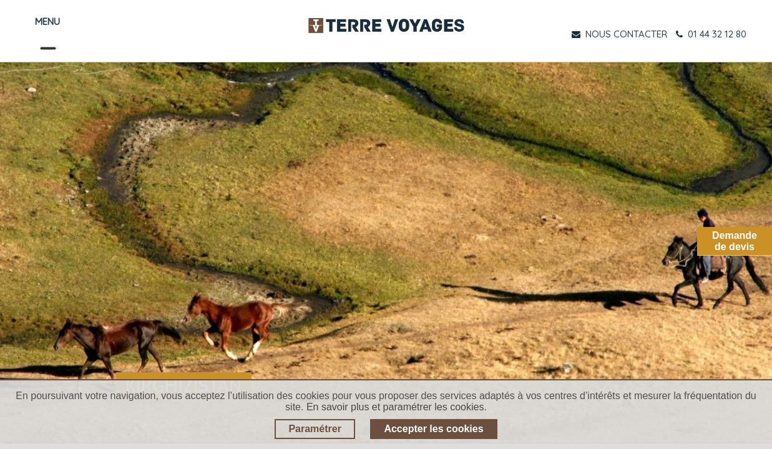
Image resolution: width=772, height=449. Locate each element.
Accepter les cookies (433, 428)
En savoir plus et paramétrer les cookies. (396, 407)
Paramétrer (314, 428)
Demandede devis (734, 241)
